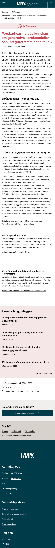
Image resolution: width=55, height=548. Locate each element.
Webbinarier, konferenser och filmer (16, 436)
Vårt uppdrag (30, 431)
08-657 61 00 (16, 473)
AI (38, 391)
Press (4, 483)
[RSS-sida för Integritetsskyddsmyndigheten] (5, 544)
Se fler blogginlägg (44, 373)
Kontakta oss (7, 494)
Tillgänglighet (7, 519)
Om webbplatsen (9, 524)
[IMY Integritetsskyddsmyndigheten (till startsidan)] (27, 4)
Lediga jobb (16, 431)
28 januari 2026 (27, 350)
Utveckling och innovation (25, 391)
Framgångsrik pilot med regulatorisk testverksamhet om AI (24, 290)
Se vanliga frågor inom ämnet (25, 413)
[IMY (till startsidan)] (27, 455)
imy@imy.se (16, 478)
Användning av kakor (10, 509)
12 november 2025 (25, 364)
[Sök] (51, 4)
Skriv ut (8, 387)
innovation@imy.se (24, 252)
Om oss (5, 431)
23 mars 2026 (27, 321)
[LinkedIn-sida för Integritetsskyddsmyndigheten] (7, 539)
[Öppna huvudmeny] (3, 4)
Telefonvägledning (9, 489)
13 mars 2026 (27, 336)
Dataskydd (9, 391)
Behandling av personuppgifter (14, 514)
